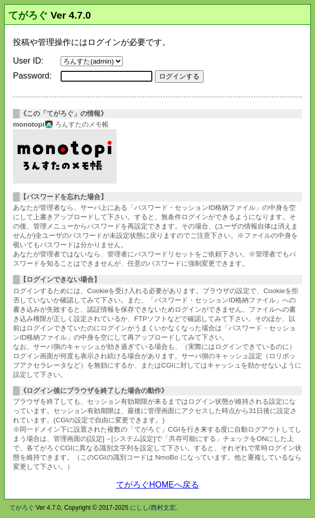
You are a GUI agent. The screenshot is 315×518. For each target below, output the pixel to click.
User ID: (28, 60)
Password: (32, 75)
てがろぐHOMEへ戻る (157, 484)
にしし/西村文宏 (152, 507)
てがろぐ (28, 15)
